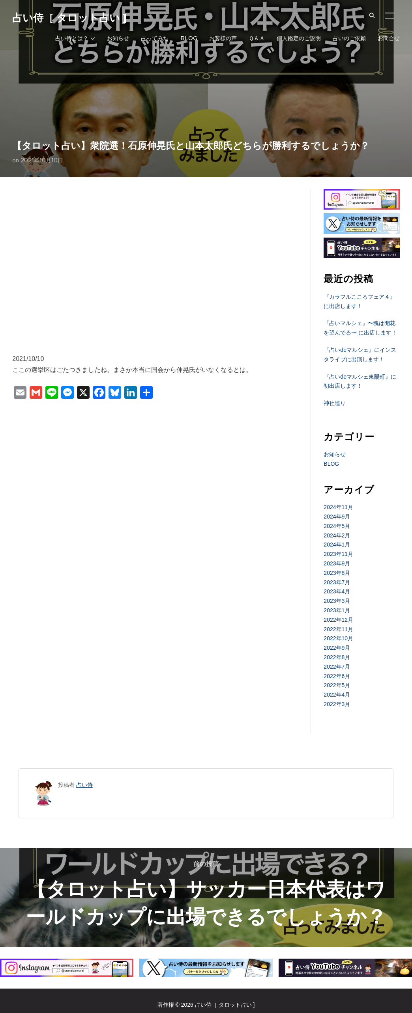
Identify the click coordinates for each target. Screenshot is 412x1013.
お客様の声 (223, 38)
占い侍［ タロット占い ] (69, 17)
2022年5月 (337, 685)
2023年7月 (337, 582)
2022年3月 (337, 704)
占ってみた (155, 38)
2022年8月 (337, 657)
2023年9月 (337, 563)
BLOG (188, 38)
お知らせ (118, 38)
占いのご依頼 (349, 38)
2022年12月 (338, 620)
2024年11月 (338, 507)
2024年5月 (337, 526)
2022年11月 (338, 629)
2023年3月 (337, 601)
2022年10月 (338, 638)
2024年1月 (337, 544)
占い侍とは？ (71, 38)
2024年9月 (337, 516)
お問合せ (389, 38)
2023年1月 (337, 610)
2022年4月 (337, 694)
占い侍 (84, 785)
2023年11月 (338, 554)
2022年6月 (337, 676)
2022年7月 (337, 667)
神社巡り (335, 403)
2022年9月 (337, 648)
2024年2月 (337, 535)
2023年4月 (337, 591)
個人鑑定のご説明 (299, 38)
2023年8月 (337, 573)
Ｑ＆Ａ (257, 38)
